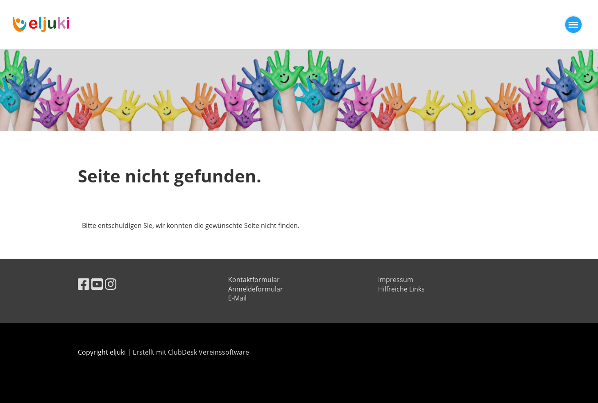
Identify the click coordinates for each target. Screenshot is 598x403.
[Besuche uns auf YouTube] (97, 284)
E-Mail (237, 298)
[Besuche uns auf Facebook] (83, 284)
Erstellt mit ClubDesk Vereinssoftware (191, 352)
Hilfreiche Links (401, 289)
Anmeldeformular (255, 289)
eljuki (96, 24)
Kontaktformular (254, 279)
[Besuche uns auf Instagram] (110, 284)
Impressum (395, 279)
